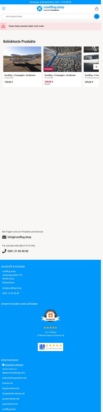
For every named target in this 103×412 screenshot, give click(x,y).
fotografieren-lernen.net (13, 393)
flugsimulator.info (10, 388)
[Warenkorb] (97, 8)
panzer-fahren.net (10, 398)
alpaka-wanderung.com (13, 372)
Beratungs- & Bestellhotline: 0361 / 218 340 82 (50, 2)
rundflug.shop (9, 409)
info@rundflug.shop (11, 288)
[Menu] (4, 8)
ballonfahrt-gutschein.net (14, 378)
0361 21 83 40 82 (10, 293)
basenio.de (7, 383)
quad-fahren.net (10, 404)
